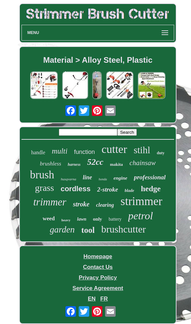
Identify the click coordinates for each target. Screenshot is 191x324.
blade (129, 190)
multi (59, 151)
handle (38, 152)
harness (74, 164)
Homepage (98, 256)
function (84, 152)
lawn (81, 219)
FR (104, 299)
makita (116, 164)
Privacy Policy (98, 277)
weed (49, 218)
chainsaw (143, 163)
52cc (95, 162)
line (87, 177)
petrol (140, 216)
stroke (81, 204)
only (97, 219)
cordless (75, 189)
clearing (105, 205)
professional (150, 177)
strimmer (141, 201)
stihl (142, 150)
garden (62, 229)
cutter (114, 149)
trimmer (49, 202)
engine (121, 178)
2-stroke (107, 189)
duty (161, 153)
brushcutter (123, 229)
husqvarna (68, 179)
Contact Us (98, 267)
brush (42, 175)
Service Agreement (97, 288)
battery (115, 219)
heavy (66, 220)
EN (92, 299)
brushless (50, 164)
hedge (151, 188)
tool (88, 230)
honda (103, 179)
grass (44, 188)
